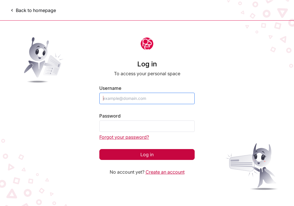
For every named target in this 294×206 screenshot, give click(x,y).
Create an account (165, 172)
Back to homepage (32, 10)
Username (110, 88)
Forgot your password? (124, 137)
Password (110, 116)
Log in (147, 154)
